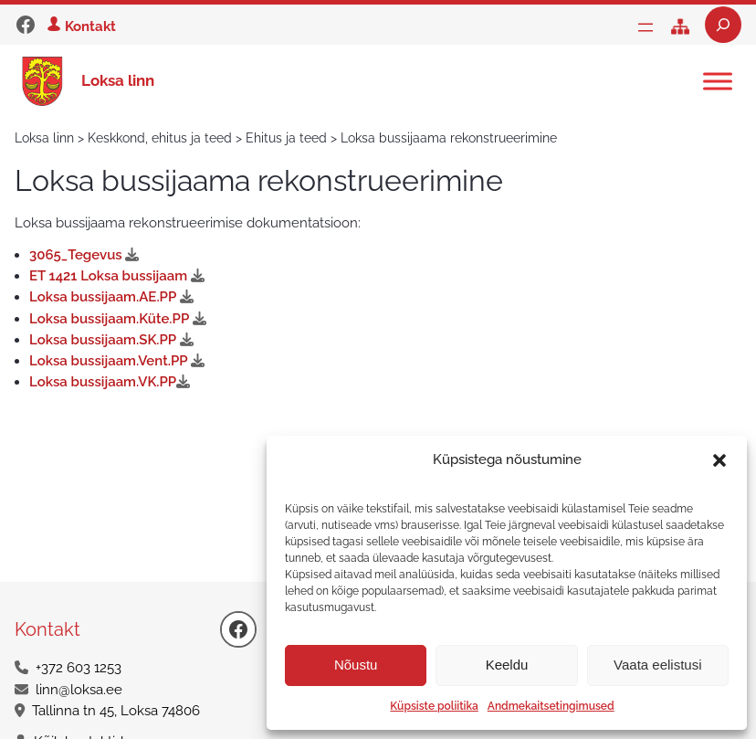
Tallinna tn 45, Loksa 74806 (116, 710)
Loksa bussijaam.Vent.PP (120, 361)
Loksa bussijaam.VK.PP (113, 382)
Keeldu (507, 664)
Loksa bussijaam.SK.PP (115, 340)
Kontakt (90, 26)
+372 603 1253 (78, 668)
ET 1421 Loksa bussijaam (120, 276)
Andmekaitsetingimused (551, 706)
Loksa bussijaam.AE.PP (115, 297)
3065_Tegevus (87, 255)
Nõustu (356, 664)
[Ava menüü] (645, 27)
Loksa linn (117, 80)
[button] (719, 460)
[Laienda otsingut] (723, 24)
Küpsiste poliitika (434, 706)
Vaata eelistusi (657, 664)
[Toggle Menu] (717, 81)
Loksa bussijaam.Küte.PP (121, 319)
